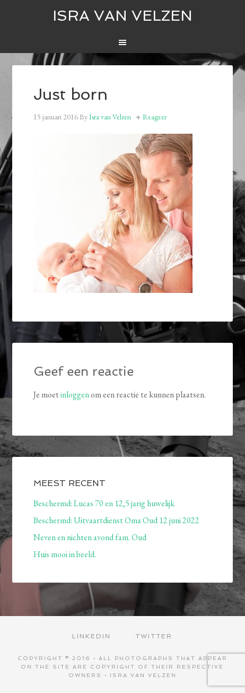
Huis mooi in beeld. (64, 554)
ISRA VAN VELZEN (122, 15)
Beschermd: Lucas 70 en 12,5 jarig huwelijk (103, 503)
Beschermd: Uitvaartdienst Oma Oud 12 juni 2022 (116, 520)
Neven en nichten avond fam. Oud (89, 537)
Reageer (155, 117)
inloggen (74, 394)
